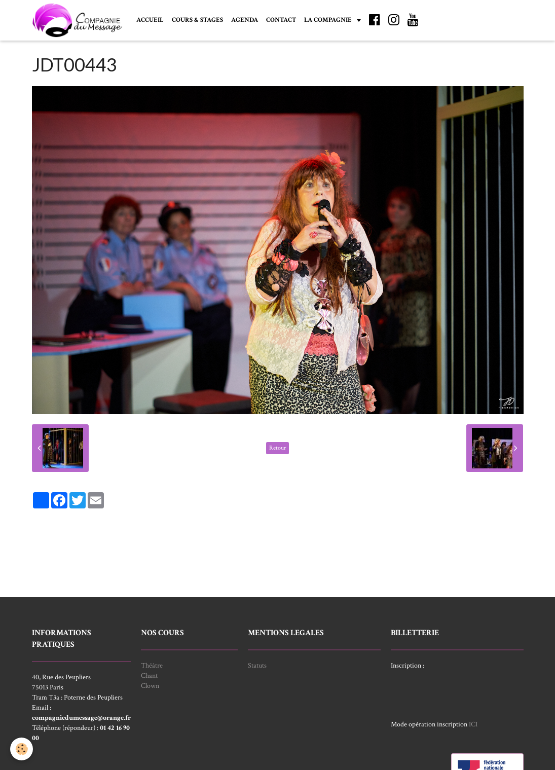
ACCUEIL (150, 20)
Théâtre (152, 665)
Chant (149, 675)
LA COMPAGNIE (328, 20)
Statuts (257, 665)
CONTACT (281, 20)
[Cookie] (21, 749)
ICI (473, 724)
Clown (150, 685)
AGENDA (244, 20)
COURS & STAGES (197, 20)
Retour (277, 448)
